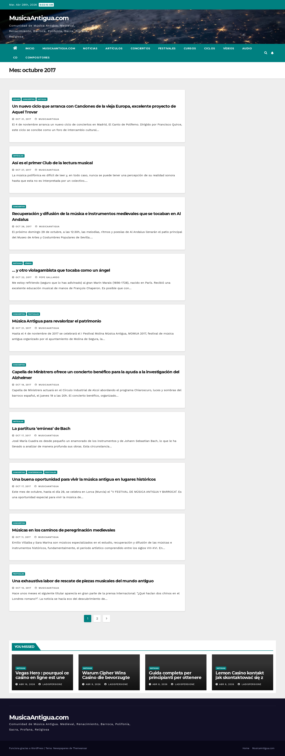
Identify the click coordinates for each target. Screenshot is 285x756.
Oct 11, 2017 (23, 537)
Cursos (190, 48)
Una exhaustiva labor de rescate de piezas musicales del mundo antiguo (83, 580)
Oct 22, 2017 (24, 277)
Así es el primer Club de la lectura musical (52, 162)
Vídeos (228, 48)
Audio (247, 48)
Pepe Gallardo (47, 277)
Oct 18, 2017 (23, 384)
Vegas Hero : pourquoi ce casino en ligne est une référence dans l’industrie (42, 679)
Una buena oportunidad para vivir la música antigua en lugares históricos (84, 479)
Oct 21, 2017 (23, 328)
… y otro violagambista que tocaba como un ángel (61, 270)
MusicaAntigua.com (39, 18)
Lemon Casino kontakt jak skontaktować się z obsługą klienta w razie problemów (240, 679)
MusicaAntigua (47, 119)
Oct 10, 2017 (23, 588)
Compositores (37, 57)
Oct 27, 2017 (23, 170)
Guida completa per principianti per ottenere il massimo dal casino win (175, 677)
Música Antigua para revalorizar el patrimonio (56, 321)
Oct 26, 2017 (24, 226)
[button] (265, 53)
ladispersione (50, 684)
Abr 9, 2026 (93, 684)
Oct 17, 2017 (23, 435)
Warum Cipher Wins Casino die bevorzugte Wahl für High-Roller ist (107, 677)
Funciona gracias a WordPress (26, 748)
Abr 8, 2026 (159, 684)
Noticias (90, 48)
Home (245, 748)
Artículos (114, 48)
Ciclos (209, 48)
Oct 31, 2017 (23, 119)
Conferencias (35, 472)
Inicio (30, 48)
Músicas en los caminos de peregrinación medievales (63, 530)
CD (15, 57)
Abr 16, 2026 (27, 684)
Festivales (167, 48)
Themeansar (80, 748)
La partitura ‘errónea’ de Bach (41, 428)
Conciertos (140, 48)
